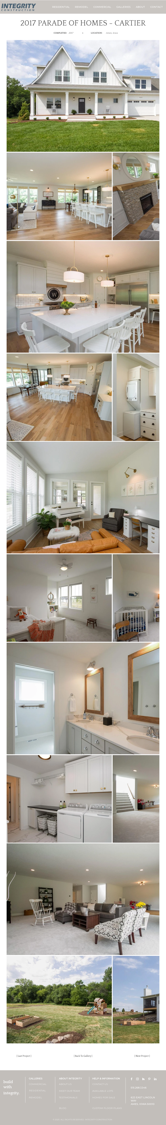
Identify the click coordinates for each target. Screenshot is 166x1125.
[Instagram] (137, 1079)
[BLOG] (71, 1108)
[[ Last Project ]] (24, 1056)
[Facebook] (131, 1079)
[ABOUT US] (71, 1084)
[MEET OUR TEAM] (71, 1091)
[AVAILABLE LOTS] (104, 1091)
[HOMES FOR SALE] (104, 1097)
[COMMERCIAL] (41, 1084)
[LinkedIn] (155, 1079)
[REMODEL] (41, 1097)
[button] (123, 7)
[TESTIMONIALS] (71, 1097)
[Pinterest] (149, 1079)
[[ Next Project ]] (142, 1056)
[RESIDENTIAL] (41, 1090)
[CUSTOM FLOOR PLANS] (107, 1108)
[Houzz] (143, 1079)
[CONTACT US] (104, 1084)
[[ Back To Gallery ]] (83, 1056)
